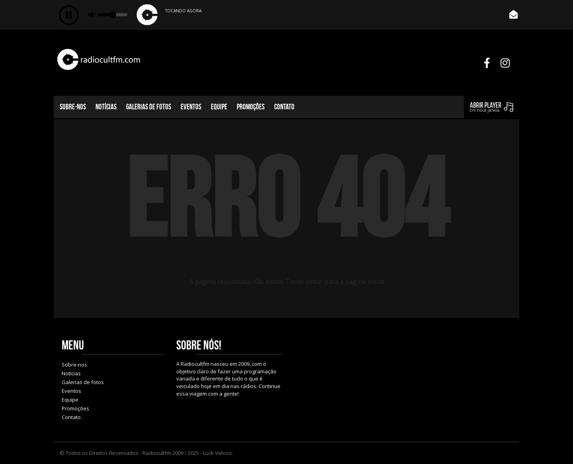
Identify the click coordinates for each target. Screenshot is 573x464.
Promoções (251, 107)
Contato (284, 107)
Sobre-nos (73, 107)
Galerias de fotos (148, 107)
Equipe (219, 107)
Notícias (106, 107)
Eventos (191, 107)
